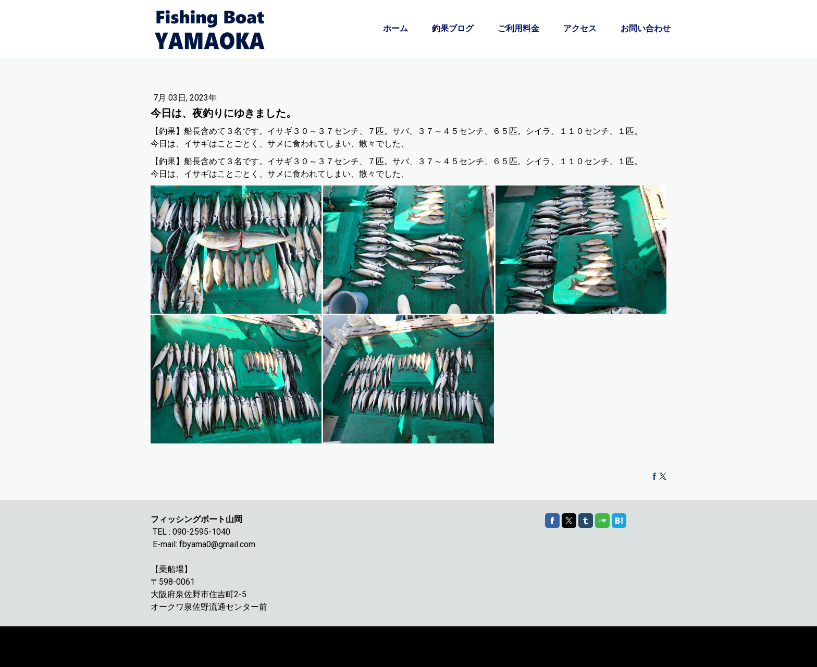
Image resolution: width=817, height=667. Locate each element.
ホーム (395, 28)
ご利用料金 (518, 28)
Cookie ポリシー (172, 642)
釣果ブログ (453, 28)
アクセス (580, 28)
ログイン (655, 652)
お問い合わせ (646, 28)
